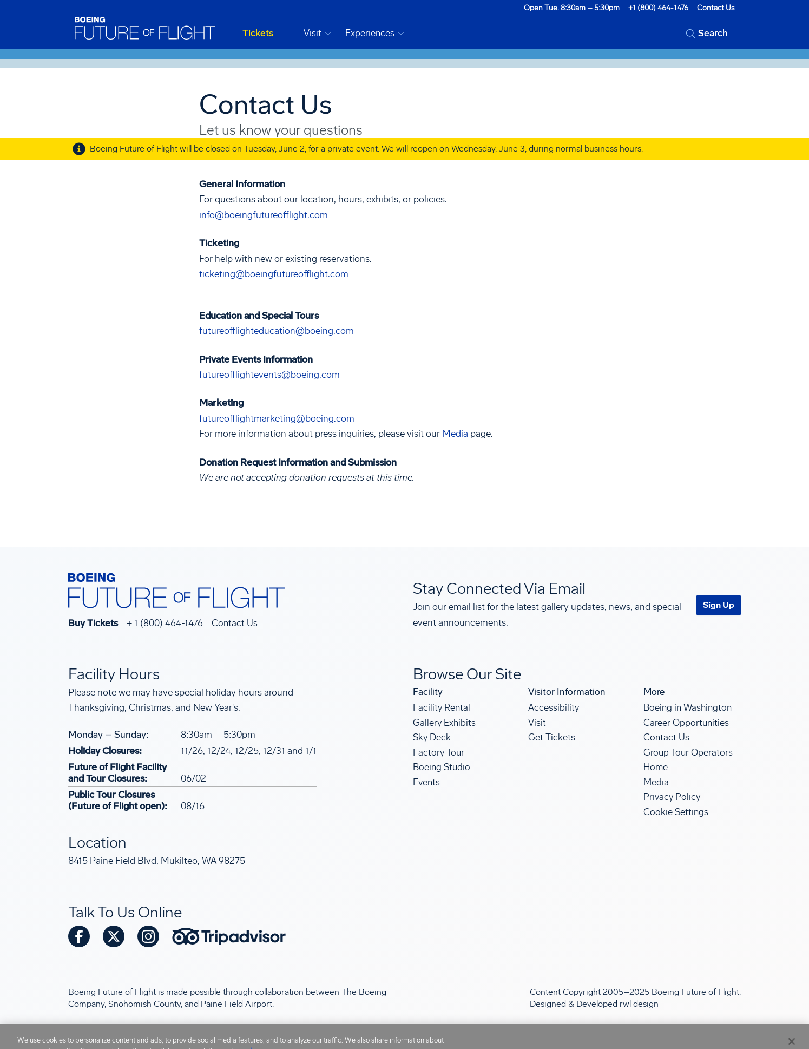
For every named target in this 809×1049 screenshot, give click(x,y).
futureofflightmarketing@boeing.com (276, 418)
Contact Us (715, 7)
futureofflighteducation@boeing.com (276, 331)
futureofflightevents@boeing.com (269, 375)
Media (455, 434)
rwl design (639, 1004)
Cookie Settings (675, 812)
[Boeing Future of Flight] (145, 28)
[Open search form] (706, 33)
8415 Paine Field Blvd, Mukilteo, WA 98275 (156, 861)
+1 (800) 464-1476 (658, 7)
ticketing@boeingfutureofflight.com (273, 274)
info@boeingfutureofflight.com (263, 215)
